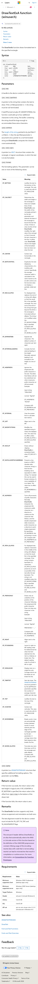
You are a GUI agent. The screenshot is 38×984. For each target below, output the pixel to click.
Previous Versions (17, 972)
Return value (7, 36)
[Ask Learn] (31, 7)
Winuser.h (10, 7)
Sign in (34, 3)
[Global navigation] (2, 3)
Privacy (13, 975)
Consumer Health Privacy (9, 978)
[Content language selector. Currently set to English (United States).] (11, 963)
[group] (19, 470)
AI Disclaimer (6, 972)
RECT (13, 152)
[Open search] (29, 3)
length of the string (11, 132)
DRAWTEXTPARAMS (30, 682)
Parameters (6, 34)
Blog (26, 972)
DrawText (5, 924)
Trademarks (5, 981)
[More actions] (34, 7)
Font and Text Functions (10, 929)
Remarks (6, 39)
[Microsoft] (19, 2)
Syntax (5, 31)
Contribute (5, 975)
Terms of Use (25, 978)
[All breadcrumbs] (3, 7)
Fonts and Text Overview (10, 933)
